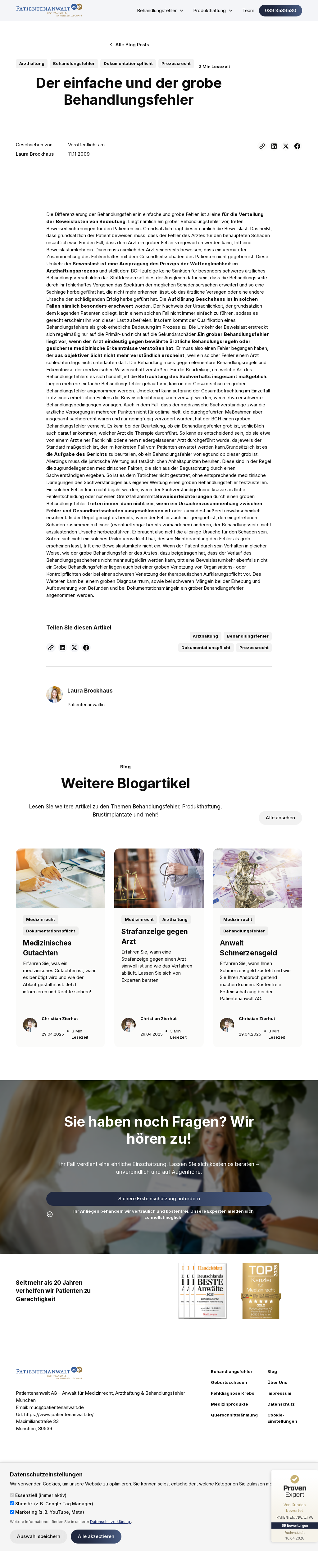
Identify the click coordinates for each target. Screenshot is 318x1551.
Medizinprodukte (229, 1404)
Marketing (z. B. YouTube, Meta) (47, 1512)
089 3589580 (280, 10)
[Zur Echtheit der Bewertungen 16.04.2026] (294, 1535)
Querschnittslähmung (234, 1414)
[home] (49, 10)
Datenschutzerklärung (110, 1521)
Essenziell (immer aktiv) (38, 1495)
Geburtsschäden (229, 1382)
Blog (272, 1371)
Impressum (279, 1393)
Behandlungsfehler (231, 1371)
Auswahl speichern (38, 1536)
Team (248, 10)
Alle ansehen (280, 818)
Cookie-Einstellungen (282, 1418)
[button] (160, 10)
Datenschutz (281, 1404)
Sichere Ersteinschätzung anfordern (159, 1198)
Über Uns (277, 1382)
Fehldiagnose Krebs (232, 1393)
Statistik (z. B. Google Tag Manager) (51, 1503)
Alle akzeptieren (96, 1536)
